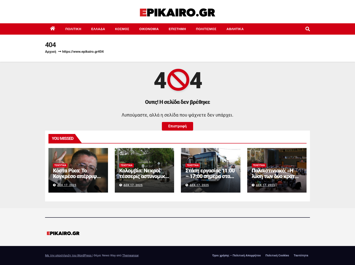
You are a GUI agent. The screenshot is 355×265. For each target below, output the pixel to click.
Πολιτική (73, 29)
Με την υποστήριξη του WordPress (68, 255)
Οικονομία (149, 29)
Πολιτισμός (206, 29)
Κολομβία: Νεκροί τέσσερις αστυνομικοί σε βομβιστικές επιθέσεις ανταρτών (144, 179)
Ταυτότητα (301, 255)
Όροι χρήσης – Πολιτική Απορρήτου (236, 255)
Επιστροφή (177, 126)
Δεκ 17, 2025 (67, 185)
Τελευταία (60, 165)
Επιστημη (177, 29)
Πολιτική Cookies (277, 255)
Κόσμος (122, 29)
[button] (307, 29)
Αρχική (50, 52)
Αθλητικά (235, 29)
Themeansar (130, 255)
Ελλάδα (98, 29)
